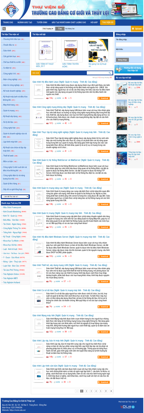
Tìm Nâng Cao (69, 29)
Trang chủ (8, 22)
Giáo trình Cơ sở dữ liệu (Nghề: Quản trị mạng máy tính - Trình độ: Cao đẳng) (66, 290)
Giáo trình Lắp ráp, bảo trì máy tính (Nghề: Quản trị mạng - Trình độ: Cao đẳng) (67, 340)
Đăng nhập (122, 60)
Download (103, 98)
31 (106, 391)
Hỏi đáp (94, 22)
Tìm (60, 28)
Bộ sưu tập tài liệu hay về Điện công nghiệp (135, 102)
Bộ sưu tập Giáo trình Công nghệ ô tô (135, 137)
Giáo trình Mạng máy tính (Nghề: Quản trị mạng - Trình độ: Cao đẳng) (63, 315)
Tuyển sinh (42, 22)
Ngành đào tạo (25, 22)
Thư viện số (107, 22)
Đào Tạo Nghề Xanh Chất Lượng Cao (69, 22)
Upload (137, 28)
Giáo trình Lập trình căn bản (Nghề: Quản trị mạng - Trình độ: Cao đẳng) (64, 365)
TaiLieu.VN (16, 203)
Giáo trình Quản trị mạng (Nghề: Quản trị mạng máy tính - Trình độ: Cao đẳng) (67, 213)
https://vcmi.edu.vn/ (18, 410)
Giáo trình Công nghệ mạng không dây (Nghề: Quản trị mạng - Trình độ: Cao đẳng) (69, 107)
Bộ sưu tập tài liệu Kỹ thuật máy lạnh (135, 84)
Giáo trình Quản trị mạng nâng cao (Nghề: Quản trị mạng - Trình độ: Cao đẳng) (67, 188)
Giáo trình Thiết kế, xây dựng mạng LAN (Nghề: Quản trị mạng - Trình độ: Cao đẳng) (70, 265)
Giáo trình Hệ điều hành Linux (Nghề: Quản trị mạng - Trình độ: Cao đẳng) (65, 82)
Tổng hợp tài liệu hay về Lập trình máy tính (134, 154)
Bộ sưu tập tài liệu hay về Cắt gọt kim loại (135, 119)
